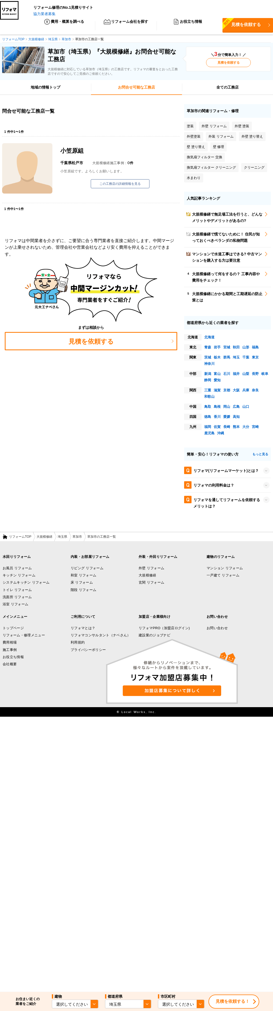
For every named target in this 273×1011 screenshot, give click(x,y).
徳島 (207, 417)
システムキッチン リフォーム (26, 583)
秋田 (236, 348)
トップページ (13, 629)
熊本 (236, 428)
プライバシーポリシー (88, 651)
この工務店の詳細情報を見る (120, 185)
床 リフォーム (82, 583)
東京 (255, 358)
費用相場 (10, 643)
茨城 (207, 358)
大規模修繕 (44, 538)
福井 (236, 375)
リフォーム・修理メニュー (24, 636)
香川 (217, 417)
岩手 (217, 348)
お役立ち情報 (188, 26)
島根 (217, 407)
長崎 (226, 428)
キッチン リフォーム (19, 576)
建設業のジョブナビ (154, 636)
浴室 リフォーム (15, 605)
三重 (207, 391)
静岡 (207, 381)
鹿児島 (209, 434)
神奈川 (209, 364)
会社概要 (10, 665)
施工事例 (10, 651)
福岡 (207, 428)
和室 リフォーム (83, 576)
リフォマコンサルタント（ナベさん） (101, 636)
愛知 (217, 381)
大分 (245, 428)
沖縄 (220, 434)
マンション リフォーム (225, 569)
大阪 (236, 391)
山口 (245, 407)
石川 (226, 375)
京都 (226, 391)
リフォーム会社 (126, 26)
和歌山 (209, 397)
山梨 (245, 375)
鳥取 (207, 407)
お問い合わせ (217, 629)
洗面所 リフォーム (17, 598)
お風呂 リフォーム (17, 569)
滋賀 (217, 391)
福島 (255, 348)
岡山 (226, 407)
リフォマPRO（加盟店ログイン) (164, 629)
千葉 (245, 358)
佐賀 (217, 428)
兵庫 (245, 391)
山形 (245, 348)
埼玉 (236, 358)
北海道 (209, 338)
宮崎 (255, 428)
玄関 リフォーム (151, 583)
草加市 (77, 538)
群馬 (226, 358)
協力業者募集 (44, 14)
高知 (236, 417)
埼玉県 (62, 538)
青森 (207, 348)
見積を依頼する (228, 63)
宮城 (226, 348)
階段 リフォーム (83, 591)
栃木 (217, 358)
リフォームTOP (20, 538)
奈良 (255, 391)
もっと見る (260, 455)
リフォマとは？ (83, 629)
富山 (217, 375)
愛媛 (226, 417)
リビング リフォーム (87, 569)
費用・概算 (64, 26)
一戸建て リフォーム (223, 576)
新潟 (207, 375)
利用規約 (78, 643)
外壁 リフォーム (151, 569)
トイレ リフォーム (17, 591)
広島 (236, 407)
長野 (255, 375)
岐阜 (264, 375)
